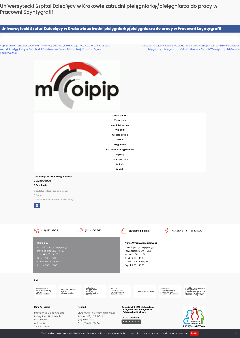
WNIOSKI (120, 130)
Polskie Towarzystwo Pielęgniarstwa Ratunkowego (117, 291)
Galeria (120, 164)
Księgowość (120, 144)
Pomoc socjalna (120, 159)
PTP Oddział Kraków (144, 291)
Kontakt (120, 169)
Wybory (120, 154)
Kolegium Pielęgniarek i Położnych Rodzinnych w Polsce (92, 291)
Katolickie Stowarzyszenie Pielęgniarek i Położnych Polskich (169, 291)
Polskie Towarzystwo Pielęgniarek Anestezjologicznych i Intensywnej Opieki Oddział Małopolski (195, 291)
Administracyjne (120, 125)
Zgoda (194, 333)
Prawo (120, 139)
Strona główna (120, 115)
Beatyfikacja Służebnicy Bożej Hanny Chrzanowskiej (43, 291)
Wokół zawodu (120, 134)
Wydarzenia (120, 120)
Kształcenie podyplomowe (120, 149)
